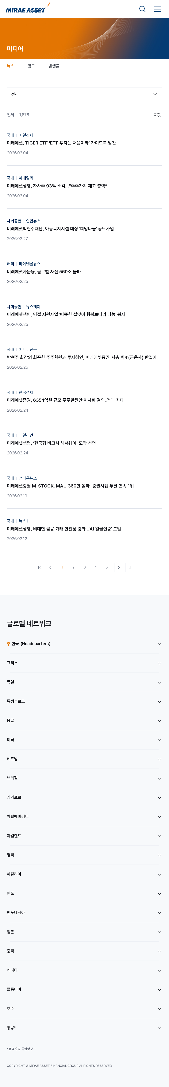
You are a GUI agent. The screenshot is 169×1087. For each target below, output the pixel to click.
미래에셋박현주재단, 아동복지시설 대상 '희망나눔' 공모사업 (60, 228)
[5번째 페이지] (106, 567)
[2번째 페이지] (73, 567)
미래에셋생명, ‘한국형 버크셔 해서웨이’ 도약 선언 (51, 443)
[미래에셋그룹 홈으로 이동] (28, 9)
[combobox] (84, 94)
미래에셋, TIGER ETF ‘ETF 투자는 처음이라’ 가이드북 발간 (61, 143)
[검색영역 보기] (142, 9)
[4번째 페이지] (95, 567)
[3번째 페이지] (84, 567)
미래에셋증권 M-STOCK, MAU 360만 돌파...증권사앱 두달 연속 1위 (70, 486)
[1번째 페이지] (62, 567)
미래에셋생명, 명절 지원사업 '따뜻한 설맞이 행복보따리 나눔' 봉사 (66, 314)
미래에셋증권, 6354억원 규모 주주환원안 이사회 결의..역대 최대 (65, 400)
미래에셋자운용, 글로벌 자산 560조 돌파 (44, 271)
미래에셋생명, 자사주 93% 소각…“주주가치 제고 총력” (57, 186)
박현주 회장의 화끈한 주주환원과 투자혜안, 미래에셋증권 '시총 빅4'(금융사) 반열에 (82, 357)
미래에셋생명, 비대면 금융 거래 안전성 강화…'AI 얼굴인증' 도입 (64, 529)
